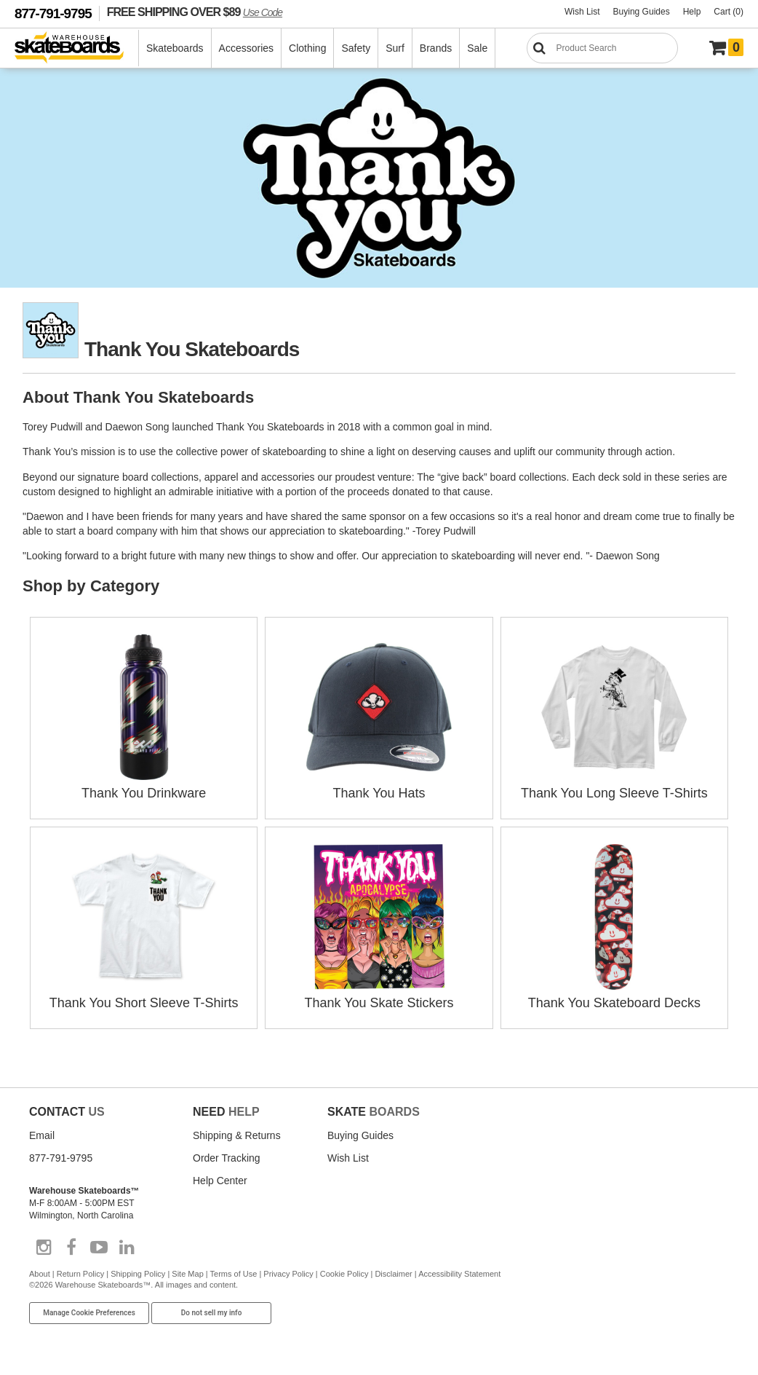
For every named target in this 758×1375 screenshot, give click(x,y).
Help (692, 12)
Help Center (220, 1180)
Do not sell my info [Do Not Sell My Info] (211, 1313)
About (39, 1273)
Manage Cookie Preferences (89, 1313)
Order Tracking (226, 1158)
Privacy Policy (288, 1273)
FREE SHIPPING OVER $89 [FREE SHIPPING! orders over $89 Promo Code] (194, 11)
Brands (436, 48)
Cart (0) (728, 12)
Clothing (307, 48)
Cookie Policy (344, 1273)
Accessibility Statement (459, 1273)
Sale (477, 48)
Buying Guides (641, 12)
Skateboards (175, 48)
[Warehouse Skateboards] (77, 48)
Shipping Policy (138, 1273)
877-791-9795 (53, 13)
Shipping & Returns (237, 1135)
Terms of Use (234, 1273)
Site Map (187, 1273)
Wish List (582, 12)
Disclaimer (393, 1273)
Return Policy (80, 1273)
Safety (355, 48)
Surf (395, 48)
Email (42, 1135)
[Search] (602, 48)
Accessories (246, 48)
